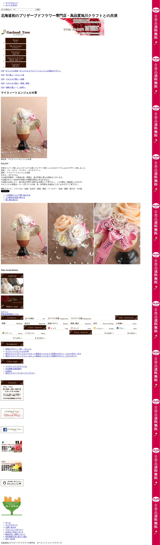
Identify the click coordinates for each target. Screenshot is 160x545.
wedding (8, 371)
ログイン (4, 312)
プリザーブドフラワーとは (16, 366)
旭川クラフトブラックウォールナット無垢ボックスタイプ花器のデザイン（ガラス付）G (41, 356)
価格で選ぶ (10, 87)
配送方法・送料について (15, 534)
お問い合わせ (10, 527)
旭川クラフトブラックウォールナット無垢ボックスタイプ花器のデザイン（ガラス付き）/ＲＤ (43, 354)
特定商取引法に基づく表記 (16, 537)
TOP (2, 71)
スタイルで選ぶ (12, 79)
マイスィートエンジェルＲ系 (17, 351)
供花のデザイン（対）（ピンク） (18, 349)
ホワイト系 (19, 75)
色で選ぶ (9, 75)
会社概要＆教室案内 (13, 369)
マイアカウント (11, 525)
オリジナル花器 (12, 71)
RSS (7, 539)
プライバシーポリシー (14, 530)
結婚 (22, 79)
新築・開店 (25, 83)
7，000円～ (21, 87)
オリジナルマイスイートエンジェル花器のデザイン (40, 71)
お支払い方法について (14, 532)
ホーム (8, 523)
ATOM (12, 539)
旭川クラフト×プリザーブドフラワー (20, 373)
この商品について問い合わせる (17, 195)
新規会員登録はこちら (10, 314)
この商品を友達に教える (15, 197)
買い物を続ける (11, 200)
